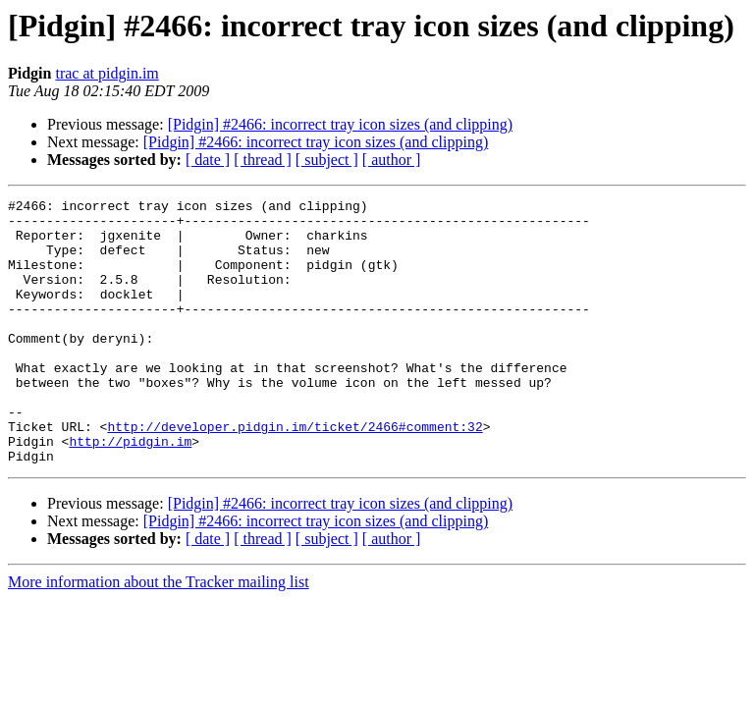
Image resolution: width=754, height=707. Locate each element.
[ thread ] (263, 159)
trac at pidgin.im (106, 73)
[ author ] (391, 159)
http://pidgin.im (130, 491)
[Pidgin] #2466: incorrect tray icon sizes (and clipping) (340, 124)
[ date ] (208, 159)
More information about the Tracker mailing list (158, 634)
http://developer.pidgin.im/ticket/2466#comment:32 (294, 473)
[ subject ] (327, 159)
